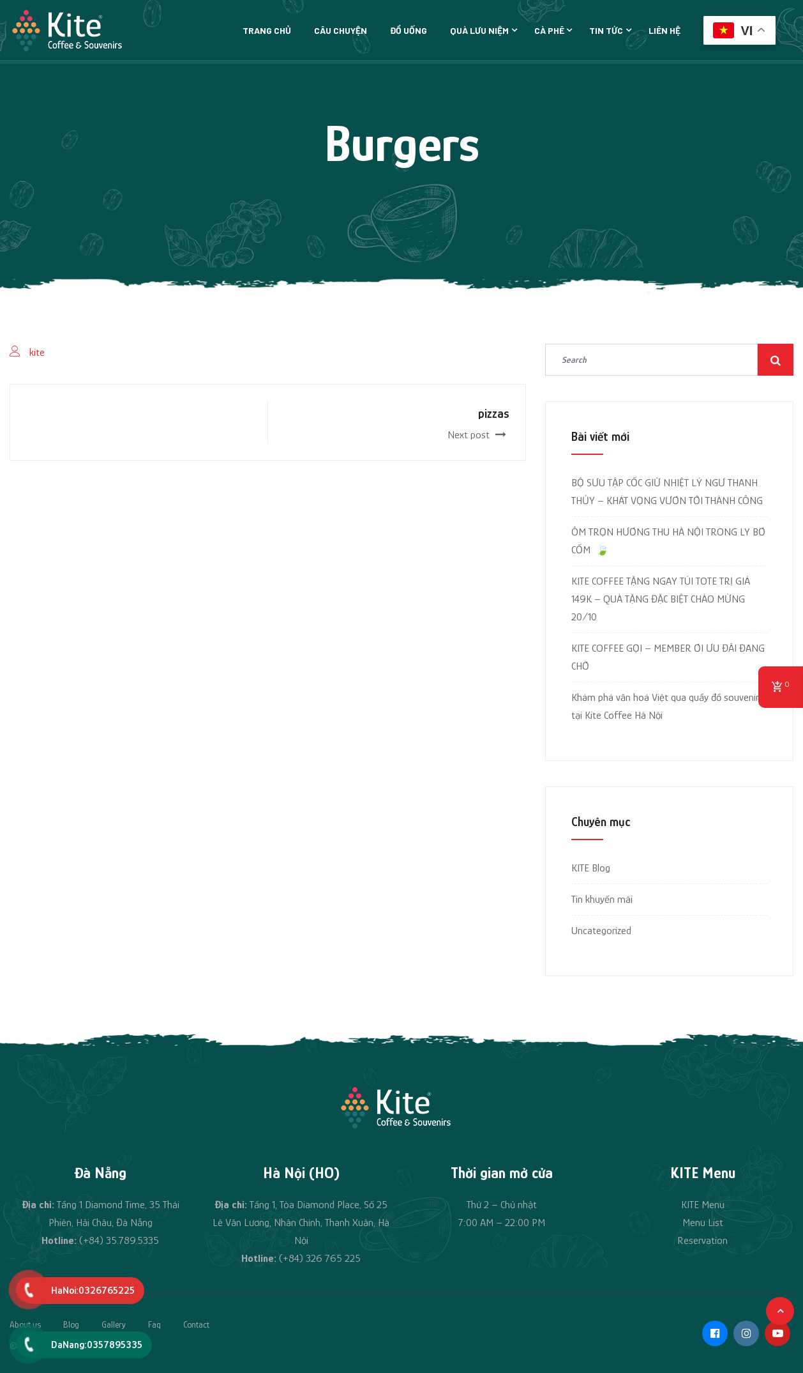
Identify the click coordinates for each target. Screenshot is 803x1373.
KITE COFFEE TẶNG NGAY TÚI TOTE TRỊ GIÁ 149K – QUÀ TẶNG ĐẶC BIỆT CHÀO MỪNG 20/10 (660, 599)
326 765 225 (333, 1258)
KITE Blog (590, 868)
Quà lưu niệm (479, 30)
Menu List (702, 1222)
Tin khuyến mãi (602, 899)
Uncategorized (601, 930)
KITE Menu (702, 1205)
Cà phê (549, 30)
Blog (71, 1324)
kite (37, 352)
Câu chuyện (340, 30)
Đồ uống (408, 30)
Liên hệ (664, 30)
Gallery (113, 1324)
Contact (196, 1324)
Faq (154, 1324)
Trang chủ (267, 30)
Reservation (702, 1240)
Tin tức (606, 30)
